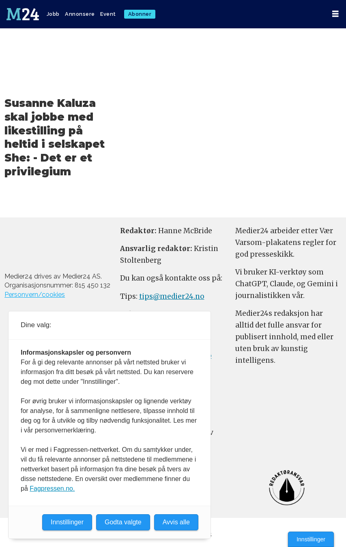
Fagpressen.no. (52, 488)
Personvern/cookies (34, 294)
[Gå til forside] (22, 14)
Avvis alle (176, 522)
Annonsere (80, 14)
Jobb (53, 14)
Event (108, 14)
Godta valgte (123, 522)
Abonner (140, 14)
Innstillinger (311, 539)
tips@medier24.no (171, 296)
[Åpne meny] (335, 14)
